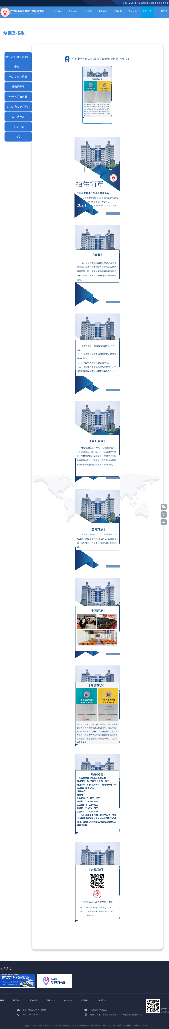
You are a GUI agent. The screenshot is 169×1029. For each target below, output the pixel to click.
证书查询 (162, 11)
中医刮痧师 (18, 126)
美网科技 (127, 1025)
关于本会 (58, 11)
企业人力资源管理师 (18, 106)
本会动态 (102, 11)
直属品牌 (118, 11)
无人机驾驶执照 (18, 76)
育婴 (18, 136)
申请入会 (132, 11)
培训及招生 (147, 11)
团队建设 (88, 11)
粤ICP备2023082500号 (101, 1025)
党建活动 (72, 11)
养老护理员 (18, 86)
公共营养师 (18, 116)
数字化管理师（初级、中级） (18, 62)
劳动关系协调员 (18, 96)
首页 (2, 1000)
